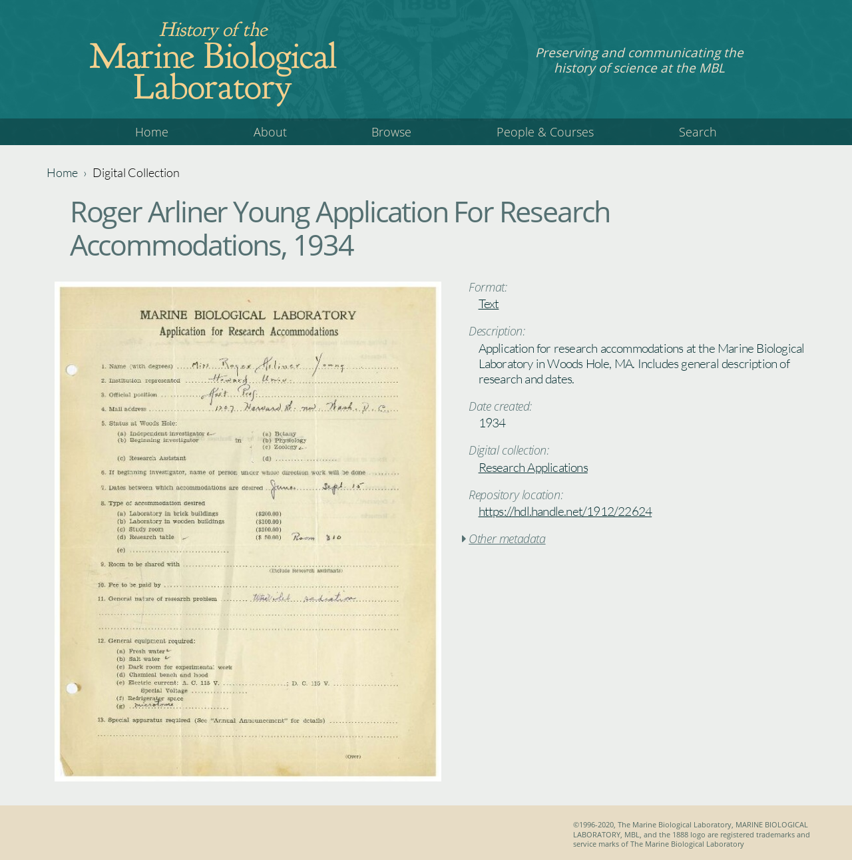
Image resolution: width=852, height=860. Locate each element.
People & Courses (545, 132)
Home (151, 132)
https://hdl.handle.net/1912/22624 (565, 511)
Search (698, 132)
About (270, 132)
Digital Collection (136, 172)
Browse (391, 132)
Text (489, 304)
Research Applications (533, 467)
